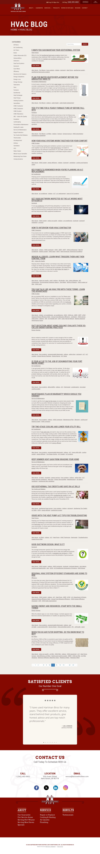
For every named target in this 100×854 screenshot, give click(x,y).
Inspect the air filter (37, 539)
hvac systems (50, 70)
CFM (59, 318)
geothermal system (79, 70)
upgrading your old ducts (60, 553)
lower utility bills (76, 452)
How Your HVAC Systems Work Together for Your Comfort (59, 141)
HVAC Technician (65, 537)
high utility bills (45, 432)
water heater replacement (66, 103)
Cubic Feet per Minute (67, 318)
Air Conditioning (18, 47)
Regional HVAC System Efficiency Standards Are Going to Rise (59, 574)
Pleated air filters (64, 657)
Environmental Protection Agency (49, 282)
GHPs (39, 510)
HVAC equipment (71, 654)
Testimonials (67, 815)
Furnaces (16, 90)
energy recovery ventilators (39, 479)
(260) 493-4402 (73, 2)
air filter (51, 654)
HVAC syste (38, 284)
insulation (47, 477)
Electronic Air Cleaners (20, 74)
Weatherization (71, 479)
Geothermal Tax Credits (80, 508)
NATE (58, 251)
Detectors (16, 61)
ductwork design (74, 566)
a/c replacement (61, 193)
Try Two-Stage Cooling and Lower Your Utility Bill (56, 426)
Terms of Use (60, 846)
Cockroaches (35, 282)
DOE (39, 601)
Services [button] (47, 8)
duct (47, 568)
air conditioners (48, 315)
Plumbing (44, 822)
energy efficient (56, 443)
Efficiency (16, 71)
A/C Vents (64, 356)
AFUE (83, 315)
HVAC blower (81, 568)
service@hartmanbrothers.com (77, 776)
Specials (21, 825)
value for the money (50, 401)
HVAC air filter (76, 656)
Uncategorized (18, 140)
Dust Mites (17, 69)
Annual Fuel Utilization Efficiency (60, 317)
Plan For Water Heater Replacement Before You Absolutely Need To (55, 78)
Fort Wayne (42, 70)
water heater (57, 84)
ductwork (63, 70)
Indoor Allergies (73, 280)
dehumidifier (51, 387)
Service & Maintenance (20, 130)
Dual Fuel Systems (19, 63)
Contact (85, 8)
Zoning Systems (18, 159)
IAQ (80, 280)
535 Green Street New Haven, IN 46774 (50, 778)
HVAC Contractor (18, 106)
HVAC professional (72, 250)
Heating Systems (18, 100)
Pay (96, 2)
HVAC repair (52, 251)
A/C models (61, 454)
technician (68, 302)
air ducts (40, 222)
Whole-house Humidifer (20, 153)
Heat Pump (69, 70)
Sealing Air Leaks (18, 127)
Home (14, 29)
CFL (72, 627)
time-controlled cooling (64, 627)
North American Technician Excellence (71, 251)
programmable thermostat (55, 354)
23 (73, 665)
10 (49, 665)
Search (85, 44)
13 (60, 665)
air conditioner (43, 193)
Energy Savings (18, 82)
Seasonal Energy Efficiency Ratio (41, 317)
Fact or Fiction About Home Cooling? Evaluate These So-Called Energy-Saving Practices (59, 326)
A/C (54, 193)
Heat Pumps (17, 98)
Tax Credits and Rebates (38, 489)
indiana (57, 70)
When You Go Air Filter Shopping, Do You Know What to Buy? (58, 633)
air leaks (41, 477)
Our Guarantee (24, 815)
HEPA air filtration (72, 282)
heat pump (37, 524)
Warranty (77, 419)
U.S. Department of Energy (78, 597)
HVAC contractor (49, 250)
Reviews (77, 8)
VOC (15, 148)
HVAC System (17, 111)
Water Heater (17, 151)
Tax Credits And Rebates (21, 135)
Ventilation (17, 145)
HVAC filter (58, 654)
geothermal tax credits (60, 495)
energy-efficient (41, 454)
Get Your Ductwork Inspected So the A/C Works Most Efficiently (57, 199)
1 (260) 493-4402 (23, 777)
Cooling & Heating (48, 817)
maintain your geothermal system (52, 59)
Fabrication (17, 84)
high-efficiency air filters (43, 656)
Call (64, 2)
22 (69, 665)
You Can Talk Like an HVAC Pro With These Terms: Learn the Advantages (58, 290)
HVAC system (43, 162)
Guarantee (39, 8)
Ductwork (16, 66)
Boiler (15, 53)
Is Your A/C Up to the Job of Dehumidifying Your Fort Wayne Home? (57, 362)
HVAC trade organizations (49, 601)
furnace (59, 134)
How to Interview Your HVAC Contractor (51, 228)
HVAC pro (70, 315)
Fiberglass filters (74, 657)
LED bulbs (77, 627)
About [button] (31, 8)
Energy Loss (17, 79)
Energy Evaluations (19, 76)
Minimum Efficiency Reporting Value (48, 657)
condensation (75, 387)
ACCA (51, 568)
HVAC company (45, 421)
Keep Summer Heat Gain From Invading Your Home (55, 459)
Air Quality (44, 820)
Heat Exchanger (18, 95)
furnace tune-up (67, 134)
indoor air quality (52, 221)
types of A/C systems (73, 193)
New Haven (35, 70)
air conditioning (40, 206)
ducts (83, 627)
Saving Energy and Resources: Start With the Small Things (57, 607)
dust (67, 280)
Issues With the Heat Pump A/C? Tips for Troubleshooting (59, 515)
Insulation (16, 119)
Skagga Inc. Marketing (51, 846)
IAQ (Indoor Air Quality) (61, 269)
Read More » (36, 65)
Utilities (16, 143)
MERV (69, 656)
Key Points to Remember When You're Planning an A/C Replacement (57, 170)
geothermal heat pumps (46, 508)
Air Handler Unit (52, 318)
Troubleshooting (83, 537)
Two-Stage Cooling (51, 454)
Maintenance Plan (68, 419)
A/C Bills (34, 510)
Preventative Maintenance (21, 124)
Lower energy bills (42, 627)
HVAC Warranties (18, 114)
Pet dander (61, 280)
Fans (15, 87)
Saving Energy (52, 627)
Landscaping (17, 122)
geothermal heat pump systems (51, 55)
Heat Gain (50, 479)
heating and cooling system (59, 656)
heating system (54, 233)
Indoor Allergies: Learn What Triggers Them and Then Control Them (58, 257)
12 (56, 665)
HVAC (56, 250)
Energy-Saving (56, 356)
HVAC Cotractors (18, 108)
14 (63, 665)
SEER (60, 250)
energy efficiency (52, 162)
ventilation (72, 162)
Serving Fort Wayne (26, 820)
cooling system (68, 641)
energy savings (55, 477)
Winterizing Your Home (20, 156)
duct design (82, 566)
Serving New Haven (26, 822)
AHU (46, 318)
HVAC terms (35, 318)
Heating (41, 318)
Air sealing (79, 479)
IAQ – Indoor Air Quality (20, 116)
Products (56, 8)
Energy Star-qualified (60, 479)
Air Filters (16, 50)
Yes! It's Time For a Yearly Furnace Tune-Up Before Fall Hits (58, 109)
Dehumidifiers (17, 58)
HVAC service (81, 317)
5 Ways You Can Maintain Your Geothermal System (56, 50)
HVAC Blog (26, 29)
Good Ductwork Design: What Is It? (48, 544)
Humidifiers (17, 103)
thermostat (67, 387)
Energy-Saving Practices (44, 356)
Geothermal (17, 92)
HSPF (64, 250)
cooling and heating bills (39, 568)
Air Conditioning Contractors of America (65, 568)
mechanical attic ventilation (46, 481)
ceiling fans (72, 354)
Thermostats (17, 138)
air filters (48, 134)
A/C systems (69, 454)
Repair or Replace (67, 8)
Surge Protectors (18, 132)
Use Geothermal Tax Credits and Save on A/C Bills (56, 486)
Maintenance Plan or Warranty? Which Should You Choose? (56, 395)
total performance (56, 148)
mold (50, 280)
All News (16, 45)
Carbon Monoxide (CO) (20, 55)
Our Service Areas (25, 817)
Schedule (85, 2)
